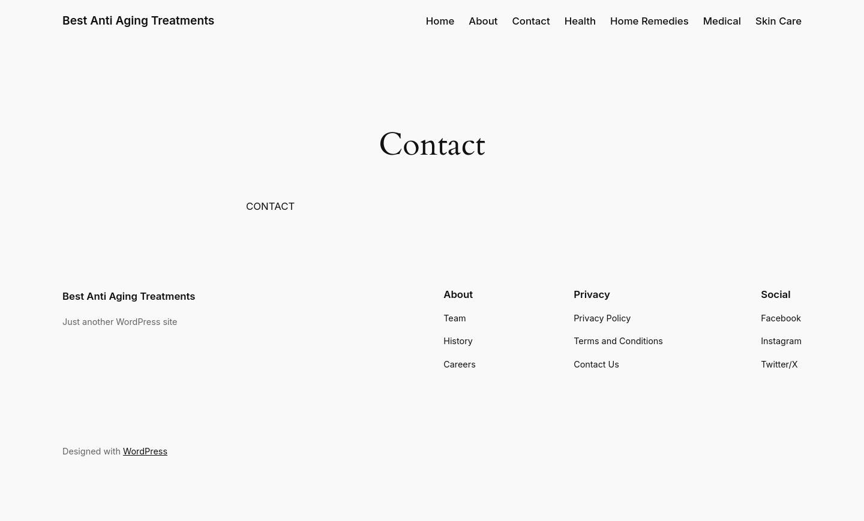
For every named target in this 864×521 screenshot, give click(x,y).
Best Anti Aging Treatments (138, 20)
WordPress (145, 451)
